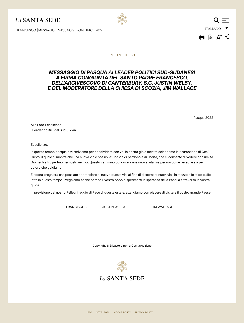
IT (126, 55)
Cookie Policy (122, 312)
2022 (99, 30)
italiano (213, 30)
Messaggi (47, 30)
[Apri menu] (225, 20)
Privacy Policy (144, 312)
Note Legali (103, 312)
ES (119, 55)
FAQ (89, 312)
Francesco (26, 30)
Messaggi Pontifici (76, 30)
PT (133, 55)
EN (111, 55)
